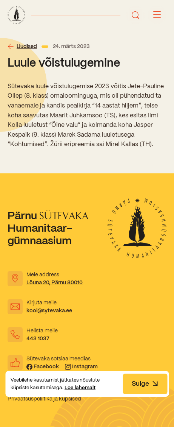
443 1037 (37, 338)
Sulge (145, 383)
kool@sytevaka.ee (49, 310)
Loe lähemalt (80, 387)
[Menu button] (157, 15)
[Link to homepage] (16, 15)
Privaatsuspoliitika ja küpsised (44, 398)
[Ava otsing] (135, 15)
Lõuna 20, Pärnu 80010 (54, 282)
